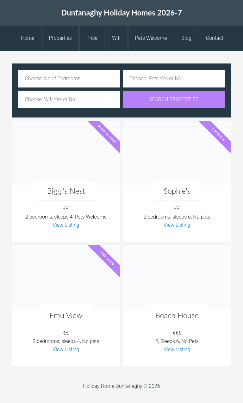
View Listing (66, 225)
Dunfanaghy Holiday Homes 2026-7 (121, 12)
